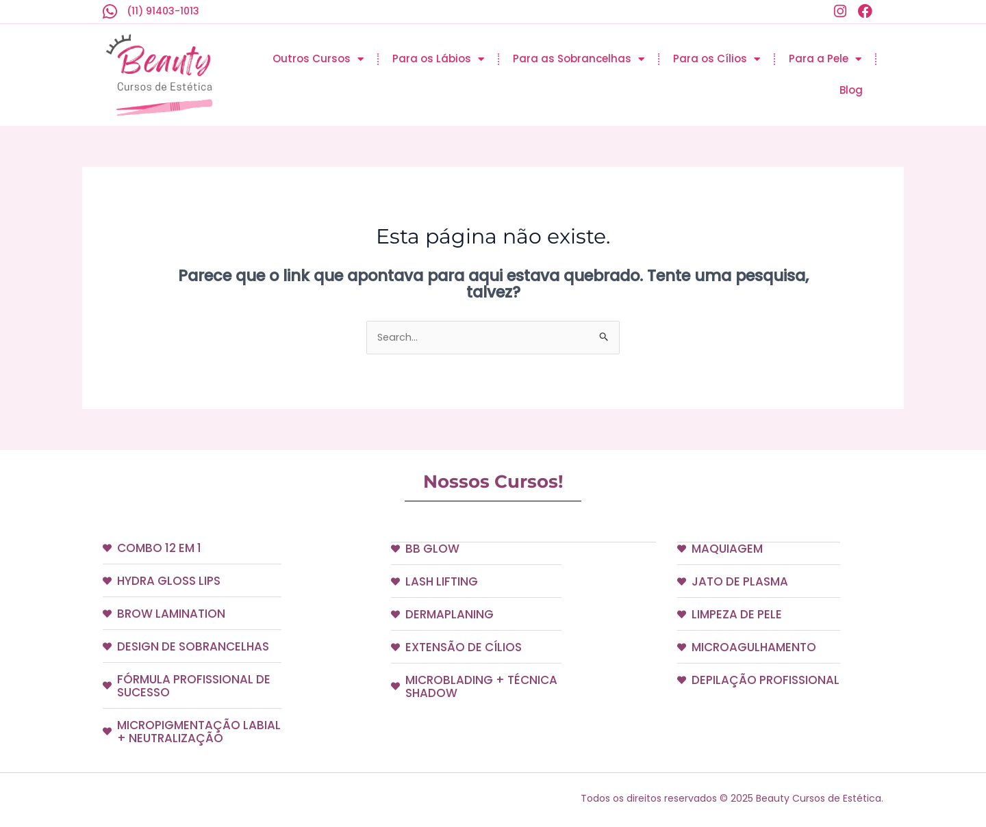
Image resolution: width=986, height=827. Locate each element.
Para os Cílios (716, 59)
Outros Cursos (318, 59)
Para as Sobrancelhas (578, 59)
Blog (851, 90)
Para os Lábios (438, 59)
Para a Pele (825, 59)
